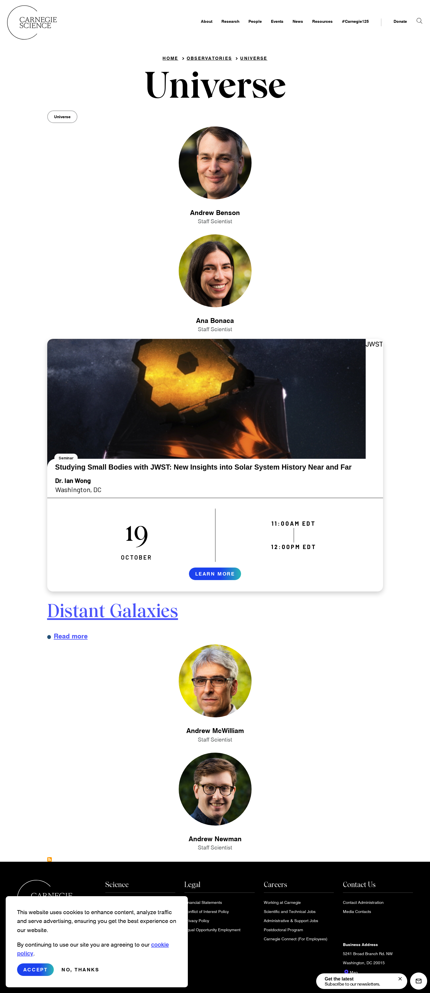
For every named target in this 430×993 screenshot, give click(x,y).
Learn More (215, 575)
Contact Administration (363, 904)
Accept (35, 974)
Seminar (66, 459)
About (196, 27)
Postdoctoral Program (283, 931)
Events (267, 27)
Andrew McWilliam (215, 732)
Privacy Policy (196, 922)
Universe (253, 60)
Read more (71, 638)
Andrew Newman (215, 840)
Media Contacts (357, 913)
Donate (390, 27)
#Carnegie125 (345, 27)
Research (220, 27)
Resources (312, 27)
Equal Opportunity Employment (212, 931)
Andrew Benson (215, 214)
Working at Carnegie (282, 904)
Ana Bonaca (215, 322)
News (288, 27)
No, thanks (80, 974)
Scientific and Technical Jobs (290, 913)
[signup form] (400, 979)
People (245, 27)
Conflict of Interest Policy (206, 913)
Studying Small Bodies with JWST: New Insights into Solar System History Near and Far (203, 469)
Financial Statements (203, 904)
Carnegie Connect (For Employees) (296, 940)
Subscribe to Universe (49, 861)
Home (170, 60)
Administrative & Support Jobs (291, 922)
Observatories (209, 60)
